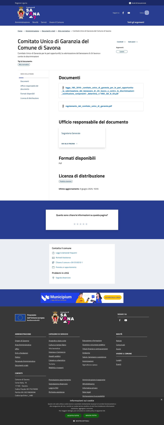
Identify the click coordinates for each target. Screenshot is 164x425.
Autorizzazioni (88, 361)
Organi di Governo (22, 340)
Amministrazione (32, 31)
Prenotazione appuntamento (60, 379)
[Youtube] (126, 12)
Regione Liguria (21, 3)
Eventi (118, 364)
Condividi (121, 42)
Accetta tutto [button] (73, 416)
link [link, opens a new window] (104, 411)
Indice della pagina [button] (27, 74)
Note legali (86, 392)
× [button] (161, 400)
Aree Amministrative (23, 344)
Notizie (119, 340)
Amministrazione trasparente (93, 379)
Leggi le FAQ (53, 388)
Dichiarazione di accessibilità (93, 396)
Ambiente (86, 353)
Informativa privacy (89, 388)
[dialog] (82, 411)
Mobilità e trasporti (56, 367)
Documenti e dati (48, 31)
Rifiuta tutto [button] (91, 415)
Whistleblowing (88, 383)
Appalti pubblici (55, 356)
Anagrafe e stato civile (57, 340)
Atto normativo (64, 31)
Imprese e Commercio (57, 352)
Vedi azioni (133, 42)
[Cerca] (146, 12)
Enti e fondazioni (21, 353)
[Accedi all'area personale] (137, 3)
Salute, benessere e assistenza (94, 357)
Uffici (17, 349)
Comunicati (120, 344)
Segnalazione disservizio (58, 383)
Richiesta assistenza (56, 392)
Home (20, 31)
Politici (17, 357)
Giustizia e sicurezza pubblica (93, 344)
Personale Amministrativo (25, 361)
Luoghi (118, 360)
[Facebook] (120, 12)
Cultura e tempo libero (57, 344)
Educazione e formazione (92, 340)
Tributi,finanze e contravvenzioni (95, 348)
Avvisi (118, 349)
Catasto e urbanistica (57, 360)
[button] (82, 421)
